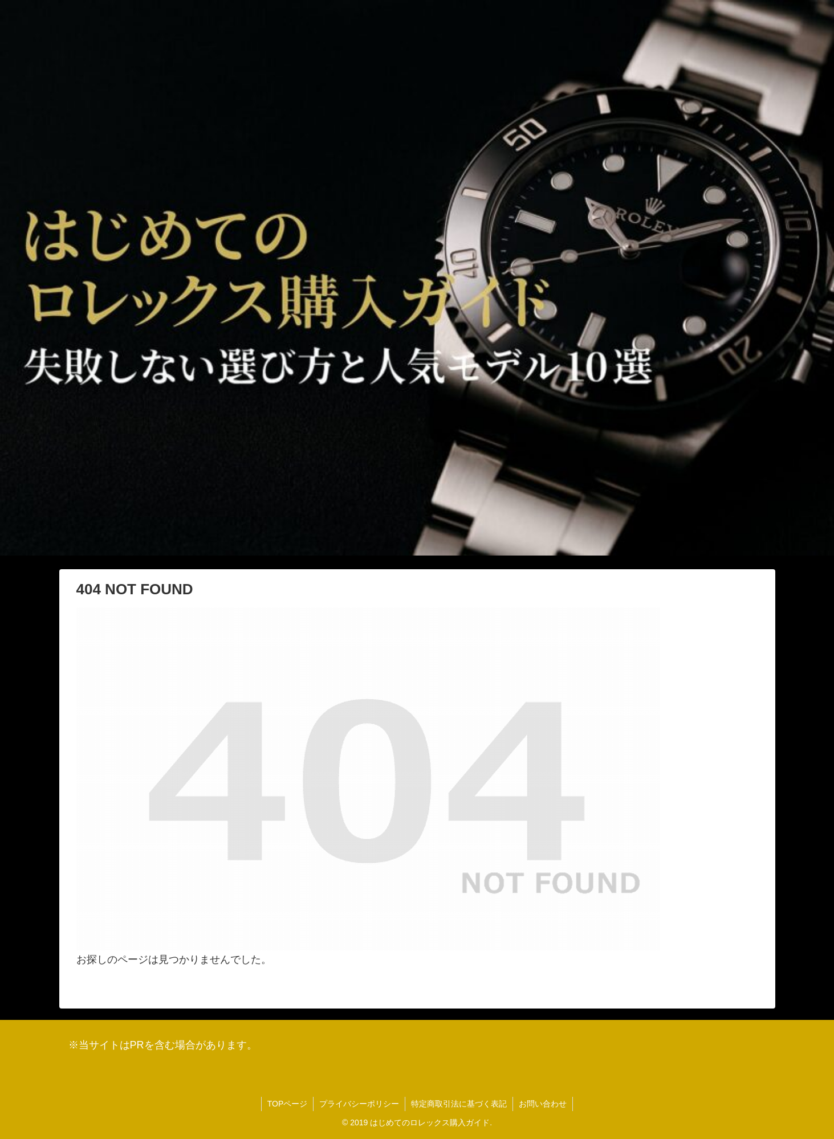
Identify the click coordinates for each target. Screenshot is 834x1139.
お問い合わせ (543, 1103)
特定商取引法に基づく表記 (459, 1103)
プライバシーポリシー (359, 1103)
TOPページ (287, 1103)
